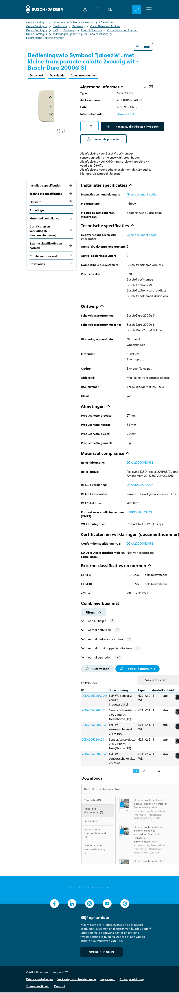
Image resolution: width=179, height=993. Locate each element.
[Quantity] (89, 126)
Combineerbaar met (87, 76)
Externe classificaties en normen (51, 246)
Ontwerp (51, 202)
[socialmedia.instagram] (89, 904)
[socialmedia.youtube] (107, 904)
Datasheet (37, 76)
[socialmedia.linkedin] (72, 904)
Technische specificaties (51, 194)
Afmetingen (51, 210)
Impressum (107, 979)
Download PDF (127, 114)
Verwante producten (104, 139)
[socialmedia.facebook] (54, 904)
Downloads (58, 76)
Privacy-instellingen (39, 979)
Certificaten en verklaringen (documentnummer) (51, 231)
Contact (59, 986)
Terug (143, 46)
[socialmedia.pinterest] (124, 904)
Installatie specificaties (51, 186)
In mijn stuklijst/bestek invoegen (132, 127)
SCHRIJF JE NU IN (101, 952)
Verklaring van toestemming (76, 979)
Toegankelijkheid (37, 986)
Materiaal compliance (51, 219)
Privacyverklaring (132, 979)
